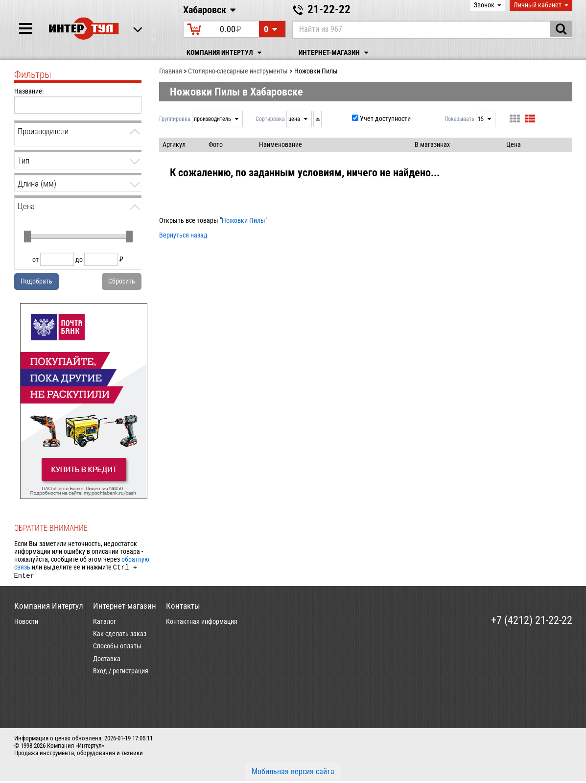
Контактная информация (201, 623)
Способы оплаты (117, 648)
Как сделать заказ (119, 636)
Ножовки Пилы (243, 220)
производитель (213, 119)
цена (295, 119)
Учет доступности (385, 118)
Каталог (104, 623)
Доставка (106, 660)
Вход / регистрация (120, 673)
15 (481, 119)
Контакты (183, 608)
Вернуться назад (183, 235)
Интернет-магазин (335, 52)
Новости (26, 623)
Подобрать (36, 281)
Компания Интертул (225, 52)
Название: (29, 91)
